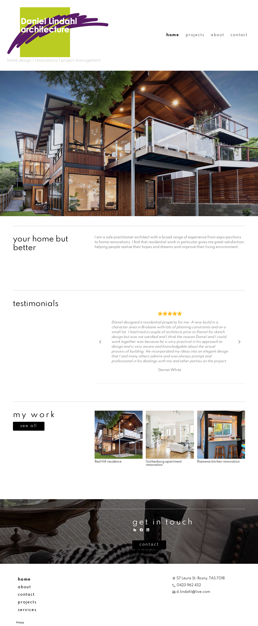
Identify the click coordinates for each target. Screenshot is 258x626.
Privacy (20, 622)
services (27, 610)
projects (195, 35)
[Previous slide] (100, 341)
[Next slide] (239, 341)
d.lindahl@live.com (193, 592)
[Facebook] (141, 529)
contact (239, 35)
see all (28, 426)
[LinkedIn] (147, 529)
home (172, 35)
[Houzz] (134, 529)
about (217, 35)
